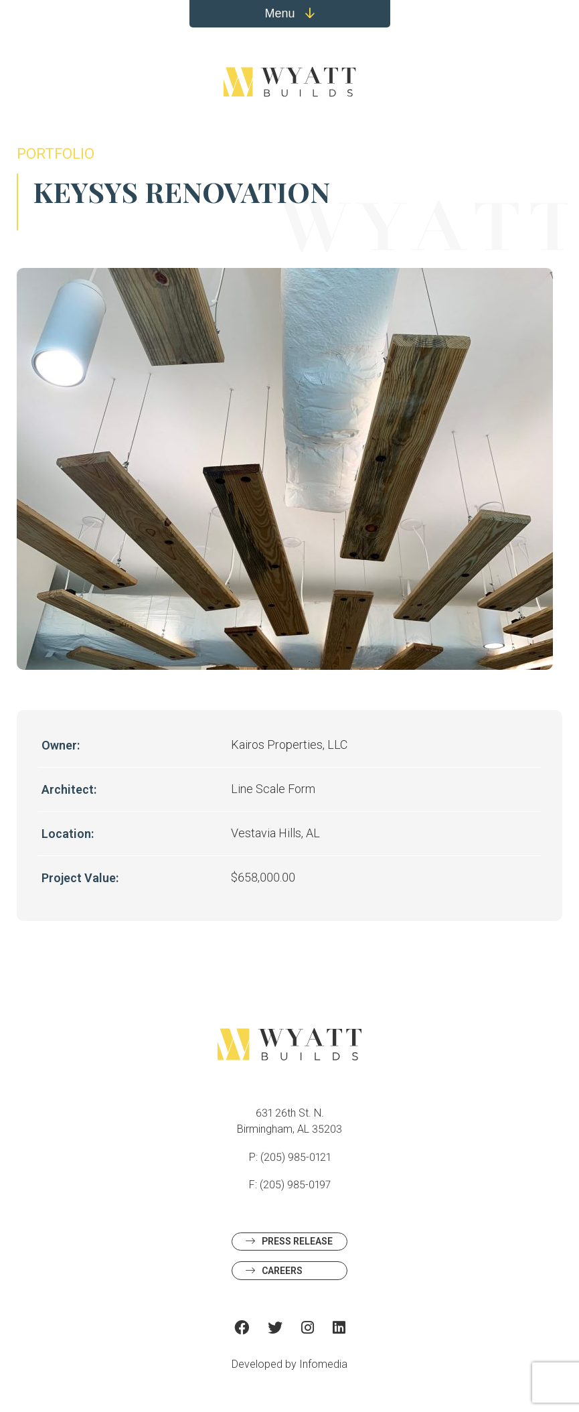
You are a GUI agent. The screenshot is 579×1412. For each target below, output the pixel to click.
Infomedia (323, 1364)
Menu (289, 13)
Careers (282, 1270)
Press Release (297, 1241)
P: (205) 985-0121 (290, 1157)
